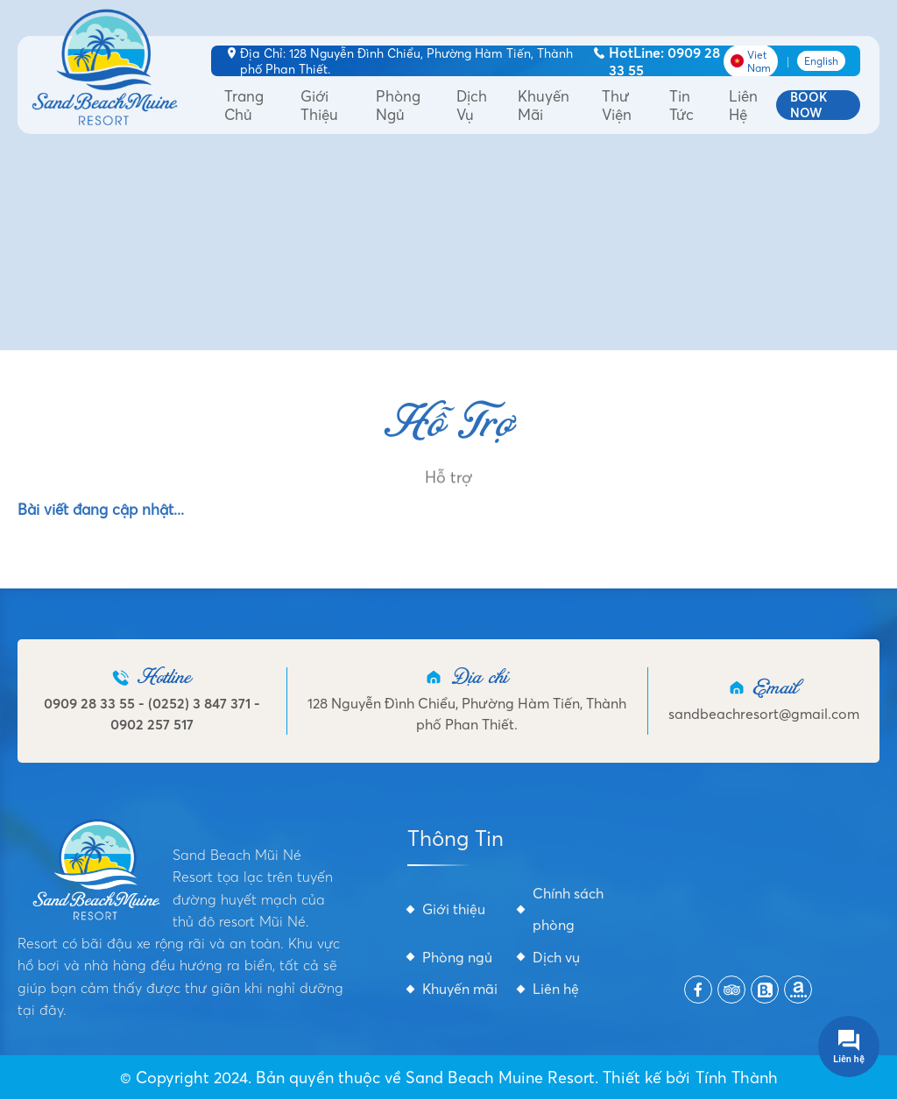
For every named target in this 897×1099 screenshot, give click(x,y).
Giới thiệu (319, 105)
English (821, 60)
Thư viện (617, 105)
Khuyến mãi (543, 105)
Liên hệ (743, 105)
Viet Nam (751, 61)
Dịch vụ (471, 105)
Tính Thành (737, 1077)
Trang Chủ (244, 105)
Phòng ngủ (398, 105)
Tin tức (681, 105)
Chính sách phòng (568, 908)
